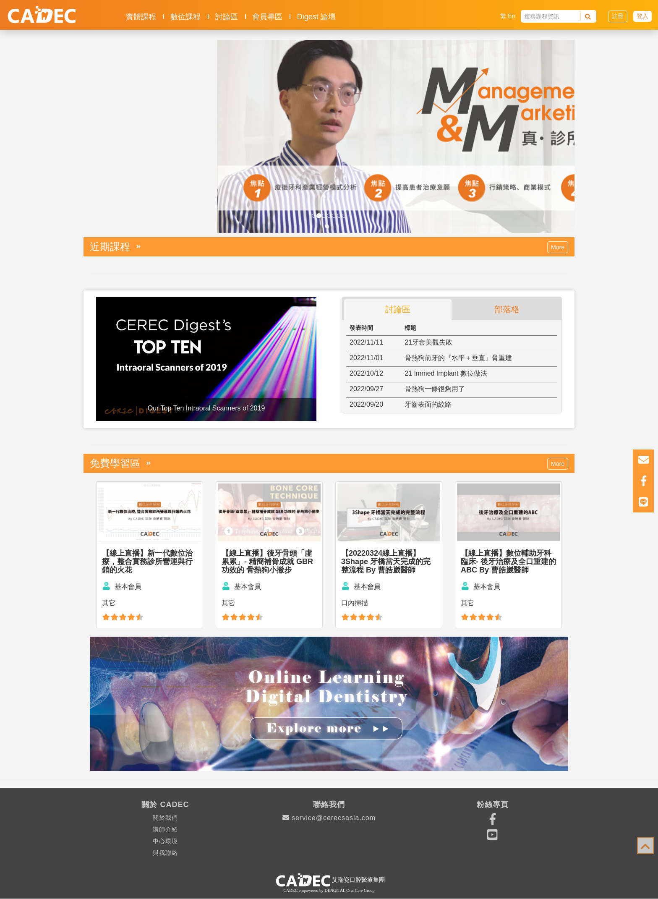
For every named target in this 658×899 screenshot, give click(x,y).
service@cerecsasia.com (329, 817)
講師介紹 (165, 829)
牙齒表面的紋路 (428, 404)
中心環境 (165, 841)
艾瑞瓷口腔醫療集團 (358, 879)
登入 (642, 16)
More (557, 247)
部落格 (507, 309)
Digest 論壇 (316, 17)
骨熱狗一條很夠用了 (435, 388)
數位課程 (185, 17)
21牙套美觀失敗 (428, 342)
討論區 (226, 17)
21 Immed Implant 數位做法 (446, 373)
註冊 (618, 16)
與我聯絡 (165, 852)
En (511, 16)
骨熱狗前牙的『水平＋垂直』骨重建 (458, 357)
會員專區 (267, 17)
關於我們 (165, 817)
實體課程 (141, 17)
